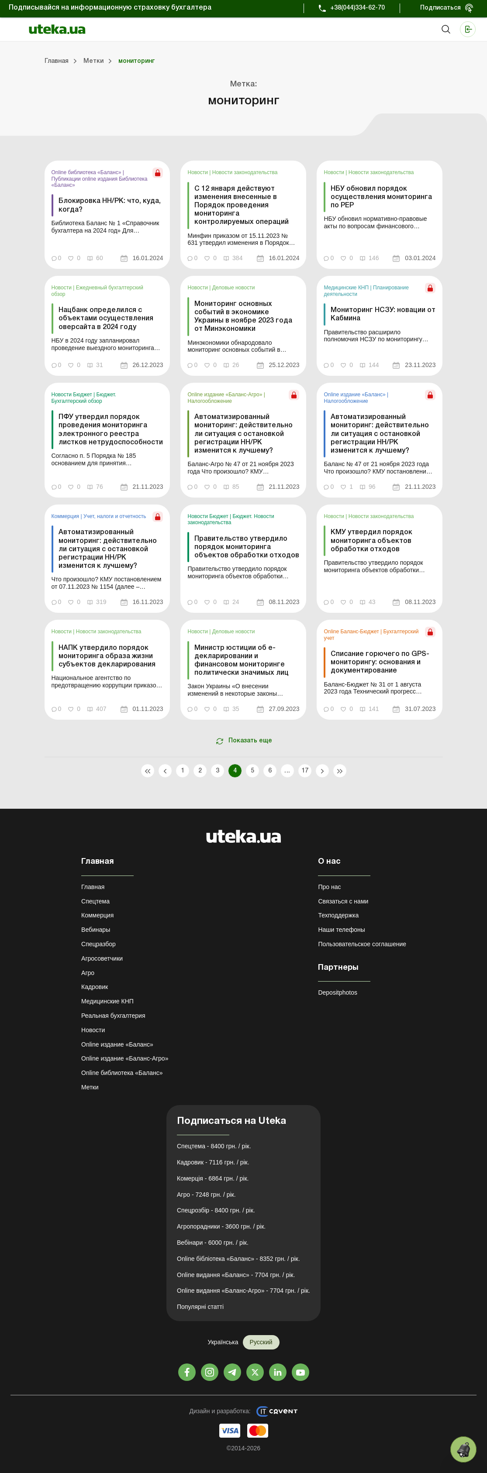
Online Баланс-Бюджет (352, 631)
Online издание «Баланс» (355, 394)
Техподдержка (338, 915)
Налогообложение (209, 401)
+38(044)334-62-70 (357, 8)
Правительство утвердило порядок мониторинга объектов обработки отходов (246, 547)
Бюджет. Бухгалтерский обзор (84, 397)
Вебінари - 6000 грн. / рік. (213, 1242)
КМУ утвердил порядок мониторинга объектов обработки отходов (371, 540)
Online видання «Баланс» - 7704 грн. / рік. (236, 1274)
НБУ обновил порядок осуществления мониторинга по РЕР (381, 197)
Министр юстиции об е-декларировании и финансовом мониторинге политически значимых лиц (241, 660)
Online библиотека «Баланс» (87, 172)
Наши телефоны (341, 929)
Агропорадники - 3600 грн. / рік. (221, 1226)
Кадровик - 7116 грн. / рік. (213, 1162)
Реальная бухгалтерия (113, 1015)
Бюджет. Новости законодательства (230, 519)
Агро (87, 972)
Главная (92, 886)
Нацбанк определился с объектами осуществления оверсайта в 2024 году (106, 318)
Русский (261, 1342)
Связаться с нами (343, 901)
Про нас (329, 886)
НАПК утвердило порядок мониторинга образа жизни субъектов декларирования (107, 656)
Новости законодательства (245, 172)
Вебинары (95, 929)
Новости (198, 172)
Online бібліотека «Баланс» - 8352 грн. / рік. (238, 1258)
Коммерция (66, 516)
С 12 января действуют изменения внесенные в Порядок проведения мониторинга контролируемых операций (241, 206)
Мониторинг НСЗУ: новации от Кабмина (383, 314)
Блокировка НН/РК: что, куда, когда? (110, 205)
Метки (90, 1087)
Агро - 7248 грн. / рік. (206, 1194)
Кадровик (94, 986)
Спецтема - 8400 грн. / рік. (214, 1146)
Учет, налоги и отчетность (114, 516)
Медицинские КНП (347, 288)
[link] (107, 215)
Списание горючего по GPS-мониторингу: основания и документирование (380, 662)
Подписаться (440, 8)
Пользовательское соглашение (362, 944)
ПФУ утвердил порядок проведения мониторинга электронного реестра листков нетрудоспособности (111, 430)
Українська (222, 1342)
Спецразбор (98, 944)
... (287, 771)
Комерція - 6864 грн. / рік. (213, 1178)
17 (304, 771)
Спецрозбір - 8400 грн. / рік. (216, 1210)
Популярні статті (200, 1306)
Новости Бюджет (73, 394)
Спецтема (95, 901)
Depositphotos (337, 992)
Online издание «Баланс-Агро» (225, 394)
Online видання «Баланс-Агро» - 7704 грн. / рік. (243, 1290)
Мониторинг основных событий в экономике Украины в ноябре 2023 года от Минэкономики (243, 317)
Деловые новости (233, 288)
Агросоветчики (102, 958)
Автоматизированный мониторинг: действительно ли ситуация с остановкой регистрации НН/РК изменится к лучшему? (243, 434)
